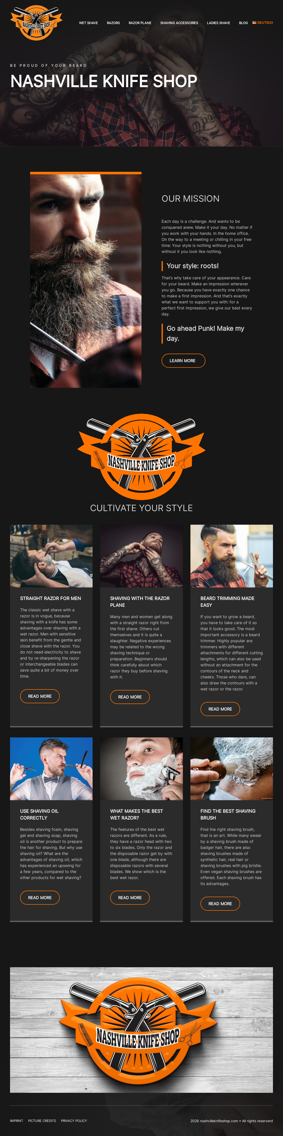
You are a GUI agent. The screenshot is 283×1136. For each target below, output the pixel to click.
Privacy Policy (74, 1121)
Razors (113, 23)
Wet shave (88, 23)
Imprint (16, 1121)
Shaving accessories (179, 23)
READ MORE (40, 696)
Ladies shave (218, 23)
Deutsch (262, 23)
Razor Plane (140, 23)
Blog (243, 23)
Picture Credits (42, 1121)
